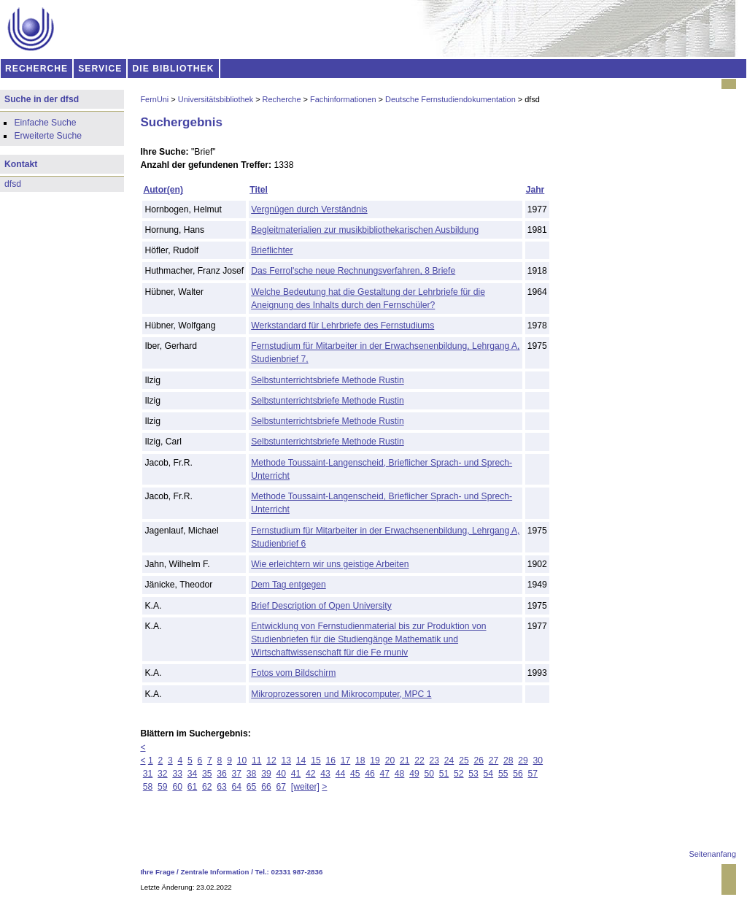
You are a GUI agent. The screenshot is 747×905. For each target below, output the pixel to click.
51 (444, 774)
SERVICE (100, 68)
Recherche (282, 99)
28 (508, 760)
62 (207, 787)
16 (330, 760)
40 (281, 774)
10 (242, 760)
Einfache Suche (45, 123)
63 (222, 787)
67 (281, 787)
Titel (258, 190)
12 (271, 760)
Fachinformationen (343, 99)
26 (478, 760)
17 (346, 760)
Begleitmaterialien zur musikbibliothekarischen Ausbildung (365, 230)
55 (503, 774)
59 (163, 787)
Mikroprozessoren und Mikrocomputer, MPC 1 (341, 694)
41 (296, 774)
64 (237, 787)
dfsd (12, 184)
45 (355, 774)
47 (385, 774)
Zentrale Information (215, 872)
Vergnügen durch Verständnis (309, 209)
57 (533, 774)
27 (494, 760)
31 (148, 774)
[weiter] (305, 787)
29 (523, 760)
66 (266, 787)
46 (370, 774)
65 (252, 787)
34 (192, 774)
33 (177, 774)
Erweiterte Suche (48, 136)
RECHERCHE (36, 68)
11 (257, 760)
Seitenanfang (712, 854)
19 (375, 760)
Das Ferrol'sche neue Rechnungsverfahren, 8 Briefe (353, 271)
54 (489, 774)
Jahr (535, 190)
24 (449, 760)
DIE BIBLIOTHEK (173, 68)
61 (192, 787)
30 (538, 760)
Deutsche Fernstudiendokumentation (450, 99)
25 (464, 760)
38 (252, 774)
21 (405, 760)
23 (435, 760)
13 (287, 760)
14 (301, 760)
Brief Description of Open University (321, 606)
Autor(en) (163, 190)
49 (414, 774)
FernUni (154, 99)
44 (341, 774)
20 (390, 760)
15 (316, 760)
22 (419, 760)
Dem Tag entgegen (288, 584)
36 (222, 774)
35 (207, 774)
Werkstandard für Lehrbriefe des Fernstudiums (342, 325)
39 (266, 774)
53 (473, 774)
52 (459, 774)
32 (163, 774)
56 (518, 774)
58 (148, 787)
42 (311, 774)
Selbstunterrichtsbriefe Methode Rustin (327, 380)
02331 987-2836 (297, 872)
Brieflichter (272, 250)
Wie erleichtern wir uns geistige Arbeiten (330, 564)
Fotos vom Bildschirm (293, 673)
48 (400, 774)
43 (325, 774)
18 (360, 760)
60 (177, 787)
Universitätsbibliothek (215, 99)
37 (237, 774)
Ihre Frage (157, 872)
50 (429, 774)
